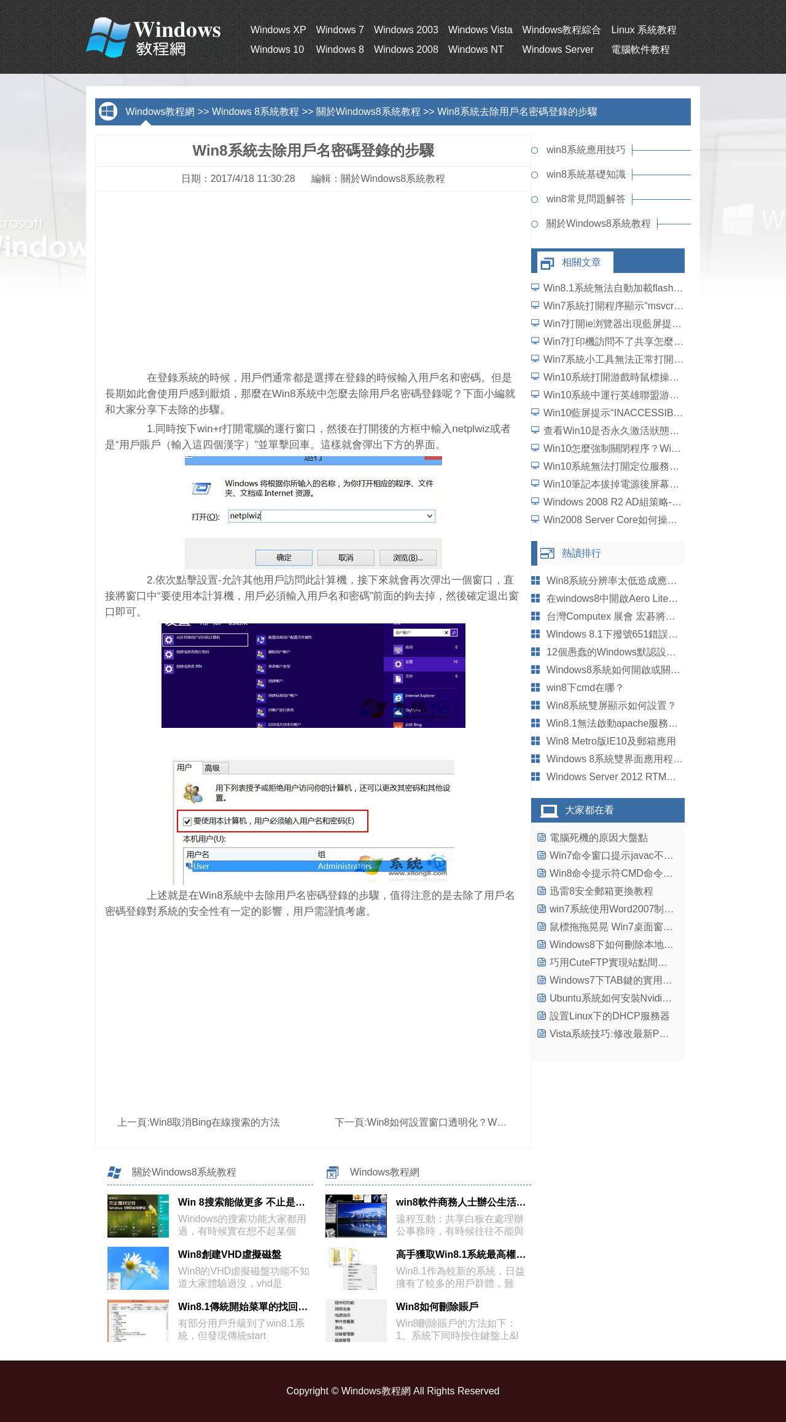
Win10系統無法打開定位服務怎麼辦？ (626, 466)
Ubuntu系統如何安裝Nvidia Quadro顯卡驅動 (646, 998)
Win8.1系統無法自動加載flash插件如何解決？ (642, 288)
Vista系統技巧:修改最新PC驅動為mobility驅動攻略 (659, 1034)
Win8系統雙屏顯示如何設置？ (612, 705)
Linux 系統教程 (644, 30)
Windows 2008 (406, 49)
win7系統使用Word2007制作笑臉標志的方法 (646, 909)
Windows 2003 (406, 30)
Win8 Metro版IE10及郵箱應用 (611, 741)
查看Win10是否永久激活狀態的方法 (621, 430)
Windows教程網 (160, 111)
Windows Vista (480, 30)
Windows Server (558, 49)
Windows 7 (340, 30)
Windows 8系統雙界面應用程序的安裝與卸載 (644, 759)
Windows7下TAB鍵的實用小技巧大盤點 (636, 980)
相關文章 (581, 262)
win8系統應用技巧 (586, 149)
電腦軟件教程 (640, 49)
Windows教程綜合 (562, 30)
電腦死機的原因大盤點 (599, 837)
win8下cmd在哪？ (586, 687)
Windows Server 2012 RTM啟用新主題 (631, 777)
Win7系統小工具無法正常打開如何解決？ (633, 359)
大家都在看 (589, 810)
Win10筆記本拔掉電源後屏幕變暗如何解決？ (640, 484)
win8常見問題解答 (586, 199)
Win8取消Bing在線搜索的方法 (215, 1122)
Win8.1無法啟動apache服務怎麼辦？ (627, 723)
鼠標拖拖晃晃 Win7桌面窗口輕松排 (626, 927)
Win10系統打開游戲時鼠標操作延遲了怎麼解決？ (650, 377)
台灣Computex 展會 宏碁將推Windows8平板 (644, 616)
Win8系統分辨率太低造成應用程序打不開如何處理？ (661, 580)
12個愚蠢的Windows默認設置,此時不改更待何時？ (657, 652)
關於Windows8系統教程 (368, 111)
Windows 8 (340, 49)
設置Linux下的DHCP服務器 (610, 1016)
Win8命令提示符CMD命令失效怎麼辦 (631, 873)
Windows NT (476, 49)
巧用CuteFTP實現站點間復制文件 (623, 962)
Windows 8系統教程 (255, 111)
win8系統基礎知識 (586, 174)
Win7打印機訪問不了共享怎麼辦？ (618, 341)
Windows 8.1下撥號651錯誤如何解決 (627, 634)
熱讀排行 (581, 553)
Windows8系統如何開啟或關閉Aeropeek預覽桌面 (654, 670)
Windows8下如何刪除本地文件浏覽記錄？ (641, 944)
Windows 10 (277, 49)
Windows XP (278, 30)
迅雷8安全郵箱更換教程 (601, 891)
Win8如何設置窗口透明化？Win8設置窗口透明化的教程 (488, 1122)
